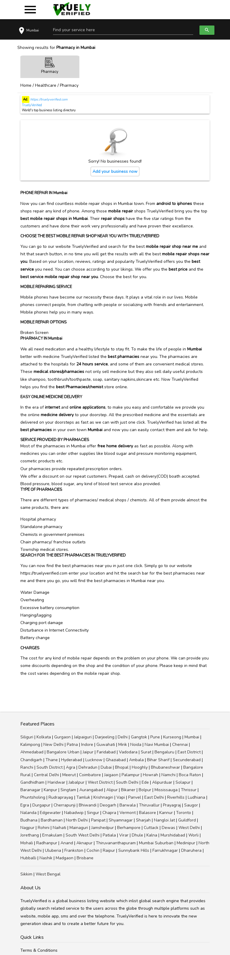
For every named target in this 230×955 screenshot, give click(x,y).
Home (25, 85)
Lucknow (93, 760)
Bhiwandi (87, 805)
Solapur (182, 782)
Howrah (150, 775)
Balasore (147, 812)
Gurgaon (62, 737)
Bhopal (121, 767)
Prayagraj (172, 805)
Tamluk (83, 797)
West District (100, 782)
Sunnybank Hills (133, 850)
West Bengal (48, 874)
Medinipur (186, 843)
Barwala (127, 805)
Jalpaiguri (83, 737)
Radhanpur (46, 843)
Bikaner (128, 790)
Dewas (168, 827)
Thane (52, 760)
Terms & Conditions (39, 950)
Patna (72, 744)
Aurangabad (91, 790)
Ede (145, 782)
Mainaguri (78, 827)
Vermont (127, 812)
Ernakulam (52, 835)
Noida (135, 744)
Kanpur (50, 790)
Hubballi (28, 858)
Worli (193, 835)
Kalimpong (30, 744)
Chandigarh (31, 760)
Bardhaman (52, 820)
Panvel (134, 797)
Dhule (137, 835)
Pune (155, 737)
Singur (93, 812)
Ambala (136, 760)
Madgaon (64, 858)
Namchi (168, 775)
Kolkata (44, 737)
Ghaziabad (116, 760)
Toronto (183, 812)
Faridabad (106, 752)
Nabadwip (74, 812)
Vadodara (128, 752)
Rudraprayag (61, 797)
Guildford (187, 820)
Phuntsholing (32, 797)
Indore (87, 744)
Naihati (59, 827)
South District (50, 767)
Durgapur (41, 805)
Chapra (109, 812)
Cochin (93, 850)
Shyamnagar (121, 820)
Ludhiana (196, 797)
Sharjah (143, 820)
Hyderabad (71, 760)
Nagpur (27, 827)
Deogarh (108, 805)
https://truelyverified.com (48, 99)
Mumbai (191, 737)
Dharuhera (191, 850)
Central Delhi (46, 775)
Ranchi (26, 767)
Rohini (43, 827)
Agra (70, 767)
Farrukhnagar (165, 850)
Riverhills (175, 797)
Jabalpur (76, 782)
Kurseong (172, 737)
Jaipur (88, 752)
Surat (146, 752)
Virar (123, 835)
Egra (24, 805)
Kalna (151, 835)
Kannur (166, 812)
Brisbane (85, 858)
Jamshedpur (102, 827)
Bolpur (145, 790)
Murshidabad (173, 835)
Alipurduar (162, 782)
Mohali (26, 843)
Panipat (98, 820)
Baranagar (30, 790)
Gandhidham (32, 782)
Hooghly (140, 767)
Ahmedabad (31, 752)
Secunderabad (187, 760)
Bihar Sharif (158, 760)
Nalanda (28, 812)
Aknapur (84, 843)
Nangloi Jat (164, 820)
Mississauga (166, 790)
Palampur (131, 775)
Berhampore (128, 827)
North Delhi (77, 820)
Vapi (120, 797)
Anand (66, 843)
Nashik (46, 858)
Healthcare (45, 85)
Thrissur (188, 790)
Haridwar (56, 782)
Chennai (180, 744)
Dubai (106, 767)
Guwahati (105, 744)
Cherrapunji (64, 805)
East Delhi (154, 797)
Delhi (123, 737)
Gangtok (139, 737)
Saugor (191, 805)
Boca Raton (190, 775)
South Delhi (127, 782)
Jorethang (29, 835)
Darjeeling (104, 737)
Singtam (68, 790)
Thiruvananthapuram (116, 843)
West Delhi (189, 827)
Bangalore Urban (63, 752)
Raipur (109, 850)
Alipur (112, 790)
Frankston (73, 850)
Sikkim (26, 874)
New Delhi (53, 744)
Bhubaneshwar (165, 767)
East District (189, 752)
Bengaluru (164, 752)
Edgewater (50, 812)
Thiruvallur (149, 805)
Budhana (28, 820)
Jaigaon (111, 775)
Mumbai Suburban (156, 843)
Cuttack (151, 827)
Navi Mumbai (157, 744)
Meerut (69, 775)
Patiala (109, 835)
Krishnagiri (103, 797)
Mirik (122, 744)
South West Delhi (82, 835)
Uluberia (53, 850)
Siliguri (26, 737)
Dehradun (87, 767)
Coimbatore (90, 775)
